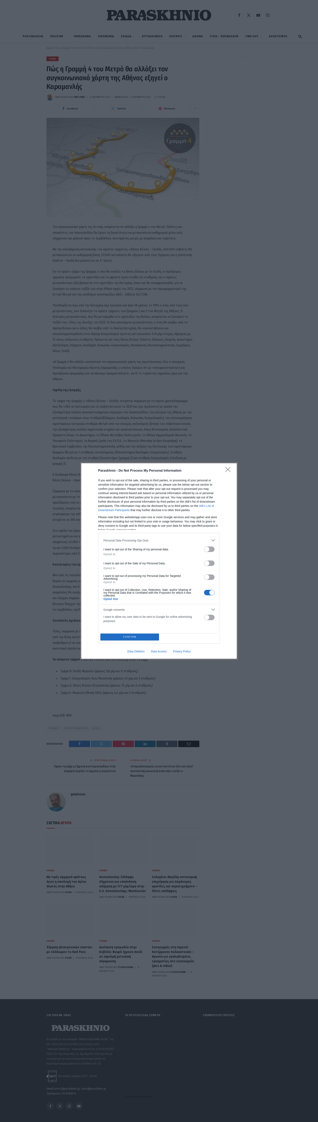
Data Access (159, 651)
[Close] (229, 471)
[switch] (209, 549)
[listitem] (159, 540)
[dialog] (159, 561)
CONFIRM (129, 636)
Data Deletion (136, 651)
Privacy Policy (182, 651)
